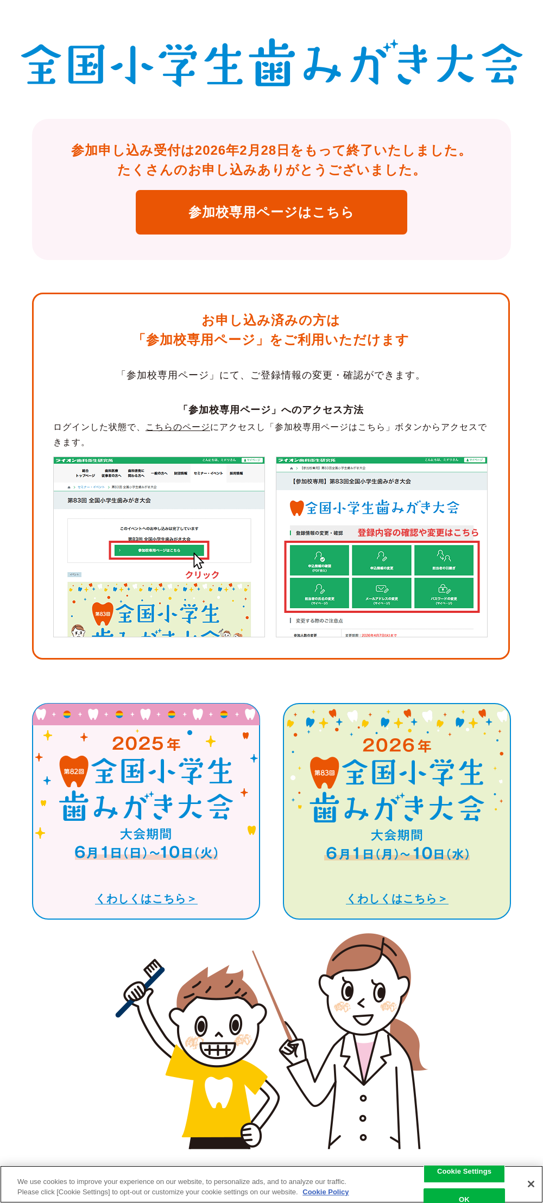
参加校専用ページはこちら (271, 212)
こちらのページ (178, 427)
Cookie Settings (464, 1171)
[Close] (531, 1184)
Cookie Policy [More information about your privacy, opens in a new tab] (325, 1192)
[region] (271, 1184)
